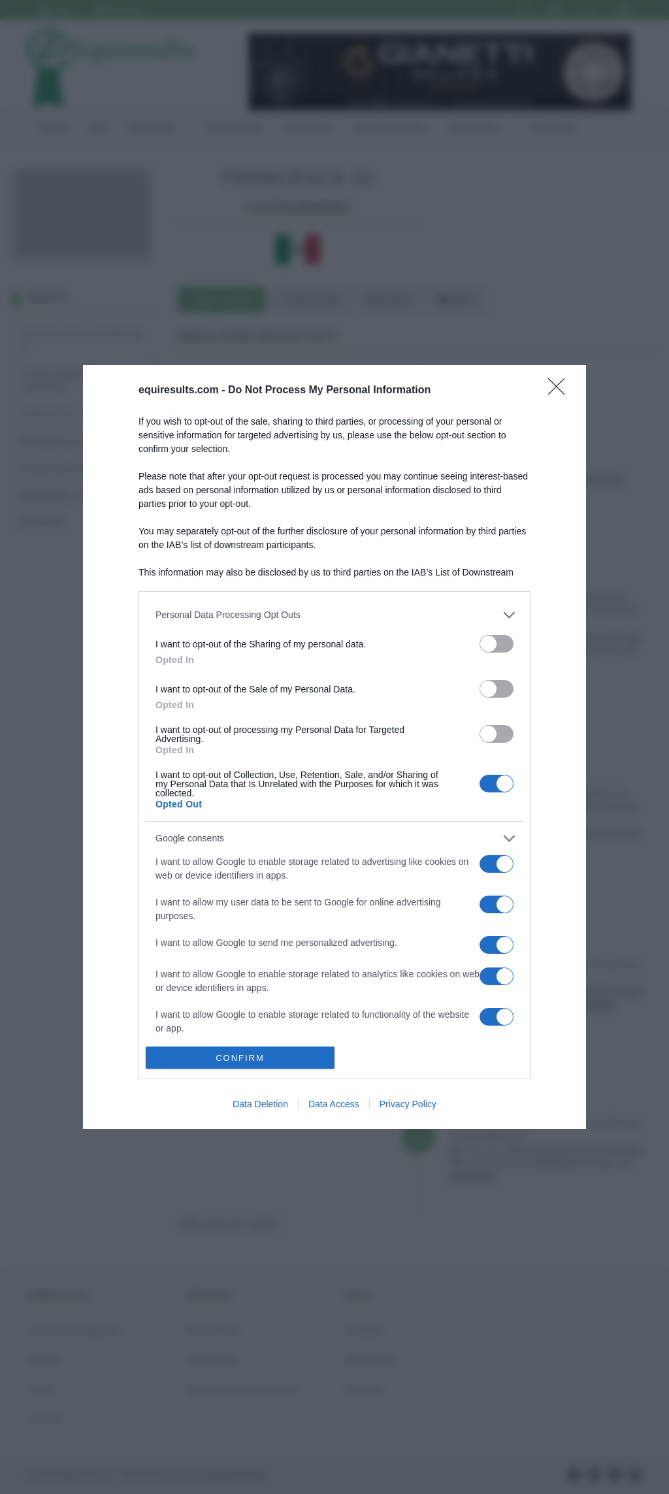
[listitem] (334, 615)
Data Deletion (260, 1104)
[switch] (497, 644)
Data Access (333, 1104)
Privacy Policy (408, 1104)
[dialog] (334, 747)
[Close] (560, 390)
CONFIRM (240, 1058)
